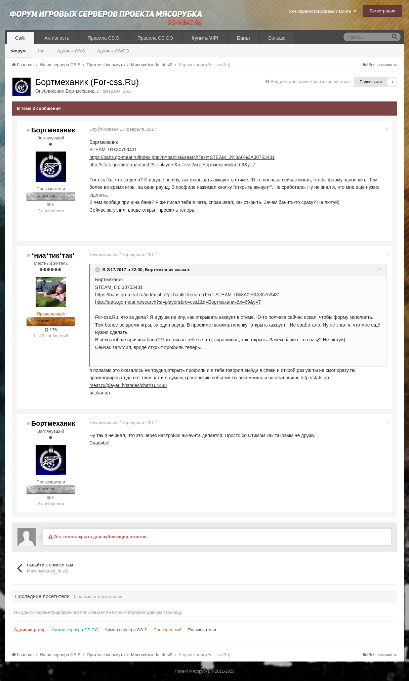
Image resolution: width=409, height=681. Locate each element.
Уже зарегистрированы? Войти (322, 11)
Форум (18, 50)
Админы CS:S (71, 50)
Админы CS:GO (113, 50)
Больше (276, 38)
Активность (56, 38)
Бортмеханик (80, 91)
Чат (41, 50)
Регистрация (382, 10)
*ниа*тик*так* (53, 255)
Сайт (20, 38)
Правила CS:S (103, 38)
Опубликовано (122, 129)
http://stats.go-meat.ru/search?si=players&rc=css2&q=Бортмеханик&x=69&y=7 (172, 164)
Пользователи (202, 629)
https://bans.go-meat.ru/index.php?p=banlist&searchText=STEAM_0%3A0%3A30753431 (182, 157)
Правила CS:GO (155, 38)
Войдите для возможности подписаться (311, 81)
